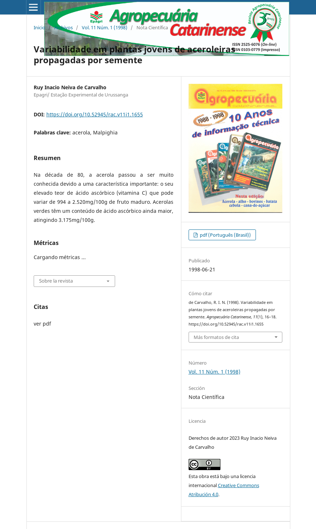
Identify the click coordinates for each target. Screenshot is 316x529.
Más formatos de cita (216, 337)
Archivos (63, 27)
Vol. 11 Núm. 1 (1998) (104, 27)
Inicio (39, 27)
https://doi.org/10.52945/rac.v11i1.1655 (94, 114)
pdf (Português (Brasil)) (225, 235)
